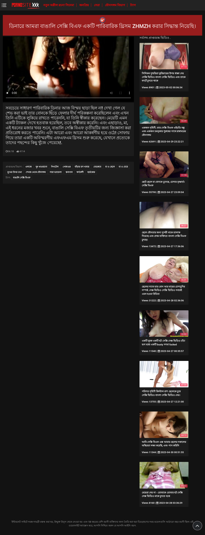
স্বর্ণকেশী (80, 172)
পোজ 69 (67, 166)
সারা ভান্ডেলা (56, 172)
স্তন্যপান (69, 172)
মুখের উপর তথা (14, 172)
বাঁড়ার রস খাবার (82, 166)
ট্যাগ (133, 5)
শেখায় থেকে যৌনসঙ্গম (36, 172)
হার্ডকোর (91, 172)
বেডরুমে (97, 166)
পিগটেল (55, 166)
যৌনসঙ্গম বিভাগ (115, 5)
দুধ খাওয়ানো (41, 166)
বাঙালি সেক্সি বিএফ (21, 177)
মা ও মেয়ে (123, 166)
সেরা (97, 5)
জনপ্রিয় (84, 5)
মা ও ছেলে (110, 166)
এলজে (28, 166)
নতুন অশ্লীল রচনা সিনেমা (59, 5)
